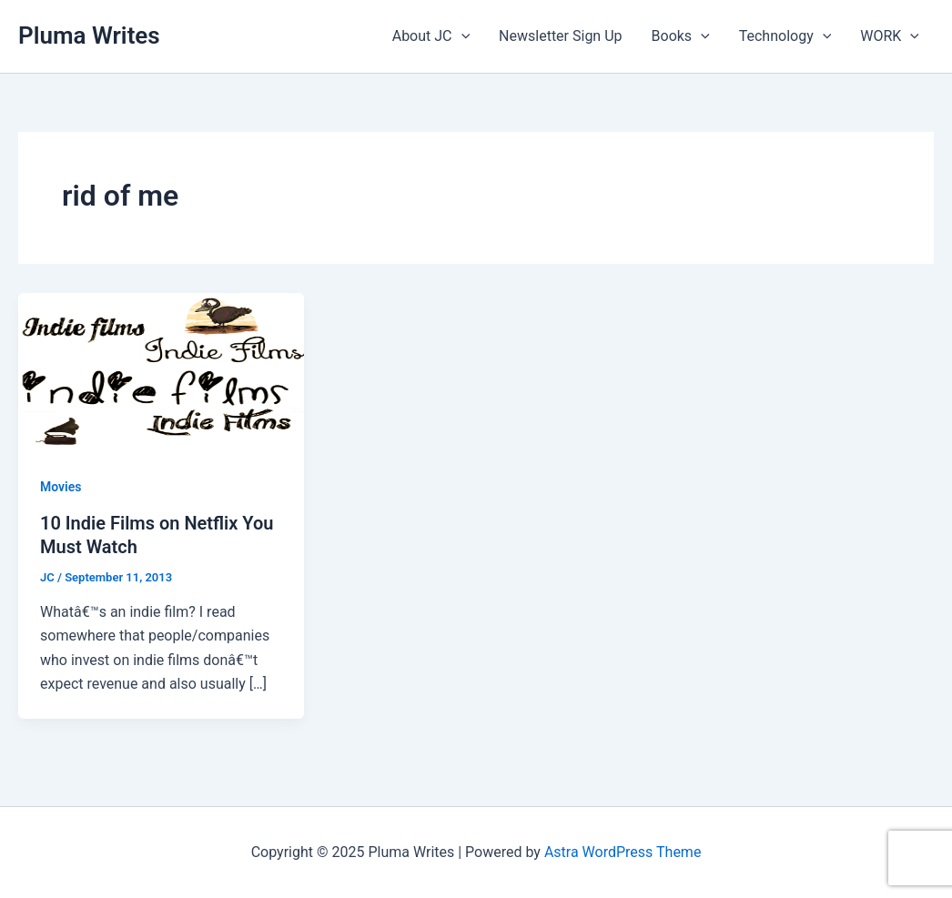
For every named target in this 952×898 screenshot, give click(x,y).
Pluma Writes (89, 35)
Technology (785, 36)
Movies (60, 486)
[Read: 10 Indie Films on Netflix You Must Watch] (161, 371)
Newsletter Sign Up (560, 36)
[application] (461, 36)
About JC (431, 36)
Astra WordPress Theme (622, 852)
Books (681, 36)
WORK (889, 36)
